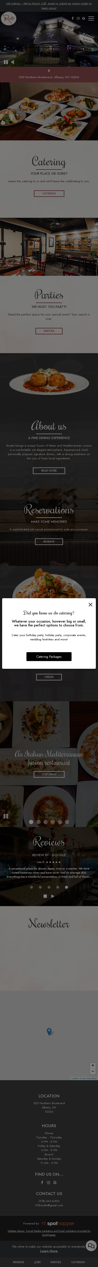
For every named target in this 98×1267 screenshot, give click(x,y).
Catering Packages (49, 656)
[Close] (90, 604)
